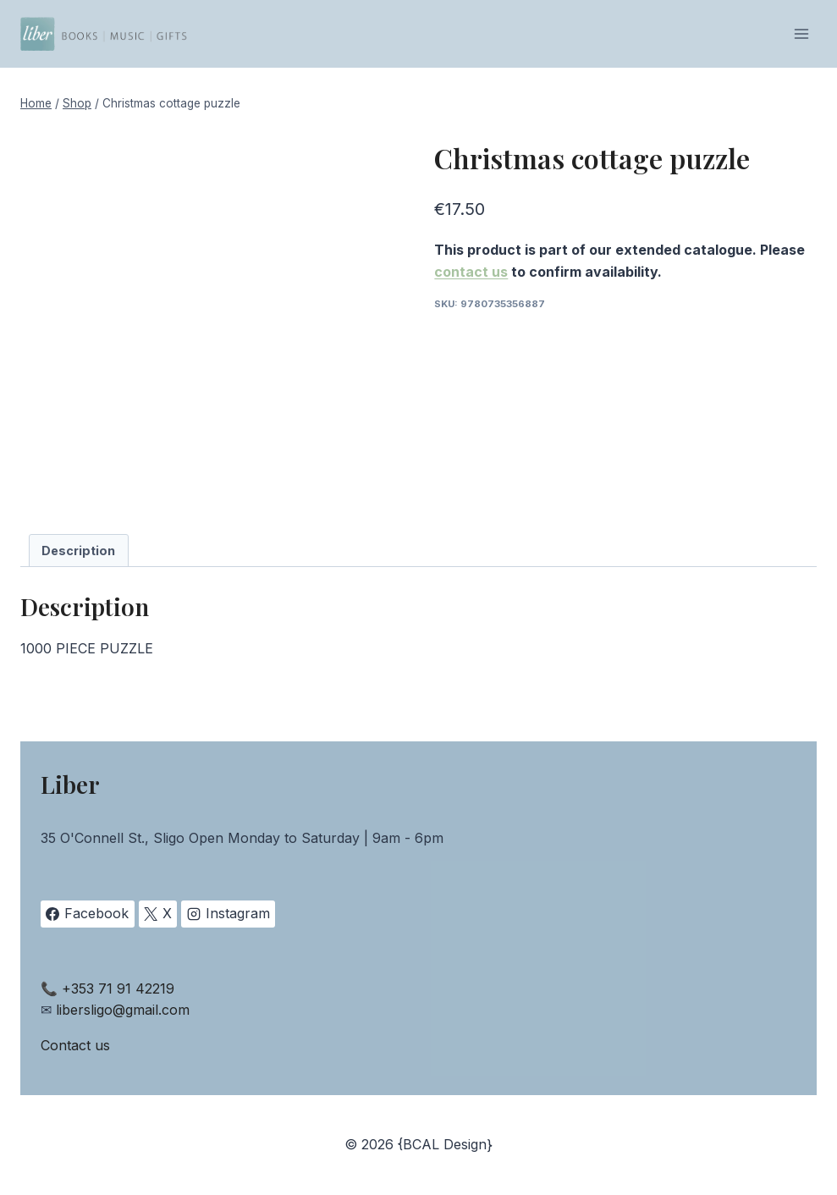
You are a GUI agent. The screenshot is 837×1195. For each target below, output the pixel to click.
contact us (471, 271)
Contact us (75, 1045)
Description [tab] (78, 550)
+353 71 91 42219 (118, 988)
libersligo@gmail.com (123, 1009)
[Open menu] (801, 33)
